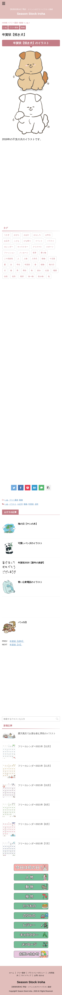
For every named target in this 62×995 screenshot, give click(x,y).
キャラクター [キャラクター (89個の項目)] (22, 247)
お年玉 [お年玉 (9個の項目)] (48, 235)
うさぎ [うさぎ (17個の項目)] (6, 235)
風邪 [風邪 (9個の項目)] (22, 276)
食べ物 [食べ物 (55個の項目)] (31, 276)
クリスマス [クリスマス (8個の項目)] (37, 247)
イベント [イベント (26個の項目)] (39, 241)
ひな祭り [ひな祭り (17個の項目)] (27, 241)
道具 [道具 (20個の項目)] (14, 276)
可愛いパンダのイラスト (30, 543)
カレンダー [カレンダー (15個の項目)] (8, 247)
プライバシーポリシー (36, 973)
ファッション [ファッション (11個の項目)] (9, 253)
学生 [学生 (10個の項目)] (18, 265)
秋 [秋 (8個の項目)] (32, 270)
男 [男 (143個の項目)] (17, 270)
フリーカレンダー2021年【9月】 (34, 805)
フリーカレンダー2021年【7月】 (34, 843)
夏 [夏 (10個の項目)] (5, 265)
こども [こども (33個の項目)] (16, 241)
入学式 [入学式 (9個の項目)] (34, 259)
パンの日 (22, 622)
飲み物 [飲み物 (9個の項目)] (40, 276)
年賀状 (31, 504)
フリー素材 (13, 500)
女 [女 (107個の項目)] (11, 265)
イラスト (12, 504)
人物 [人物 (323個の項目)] (25, 259)
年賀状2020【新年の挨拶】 (31, 562)
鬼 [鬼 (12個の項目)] (49, 276)
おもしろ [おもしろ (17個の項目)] (37, 235)
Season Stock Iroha (31, 13)
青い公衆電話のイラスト (30, 582)
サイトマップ (26, 975)
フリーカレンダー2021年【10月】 (35, 785)
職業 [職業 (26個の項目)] (55, 270)
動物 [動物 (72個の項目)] (43, 259)
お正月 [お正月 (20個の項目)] (6, 241)
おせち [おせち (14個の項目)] (16, 235)
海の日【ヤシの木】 (28, 524)
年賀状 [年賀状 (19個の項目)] (27, 265)
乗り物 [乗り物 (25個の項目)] (43, 253)
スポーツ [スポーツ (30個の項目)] (49, 247)
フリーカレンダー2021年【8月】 (34, 824)
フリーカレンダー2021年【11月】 (35, 766)
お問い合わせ (39, 975)
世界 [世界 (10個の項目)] (34, 253)
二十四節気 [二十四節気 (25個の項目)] (8, 259)
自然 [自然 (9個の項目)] (6, 276)
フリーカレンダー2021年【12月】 (35, 746)
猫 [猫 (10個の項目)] (11, 270)
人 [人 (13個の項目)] (18, 259)
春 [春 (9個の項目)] (35, 265)
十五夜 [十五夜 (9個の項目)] (52, 259)
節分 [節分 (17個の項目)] (39, 270)
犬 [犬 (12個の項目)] (5, 270)
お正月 (20, 504)
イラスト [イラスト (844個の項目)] (50, 241)
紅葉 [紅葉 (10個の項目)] (47, 270)
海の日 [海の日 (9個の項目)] (51, 265)
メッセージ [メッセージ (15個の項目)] (23, 253)
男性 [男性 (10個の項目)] (24, 270)
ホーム (11, 973)
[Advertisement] (31, 166)
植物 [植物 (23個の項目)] (42, 265)
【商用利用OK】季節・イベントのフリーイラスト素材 (31, 987)
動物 (21, 500)
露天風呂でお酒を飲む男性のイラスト (37, 733)
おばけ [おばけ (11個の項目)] (26, 235)
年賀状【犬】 (16, 644)
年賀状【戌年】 (17, 641)
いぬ (6, 500)
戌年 (36, 504)
